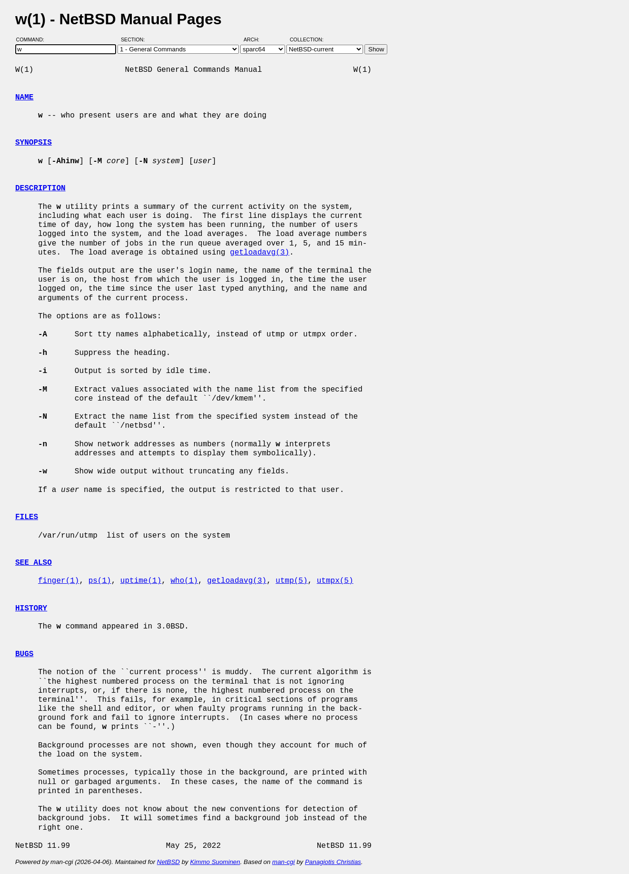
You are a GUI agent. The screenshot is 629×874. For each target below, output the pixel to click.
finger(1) (58, 581)
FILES (26, 517)
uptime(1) (140, 581)
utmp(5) (291, 581)
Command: (33, 39)
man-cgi (283, 861)
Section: (135, 39)
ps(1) (99, 581)
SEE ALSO (33, 563)
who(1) (184, 581)
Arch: (256, 39)
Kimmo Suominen (215, 861)
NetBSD (168, 861)
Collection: (307, 39)
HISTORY (31, 608)
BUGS (24, 654)
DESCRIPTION (40, 188)
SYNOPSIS (33, 142)
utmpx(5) (335, 581)
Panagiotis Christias (333, 861)
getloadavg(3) (259, 252)
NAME (24, 97)
